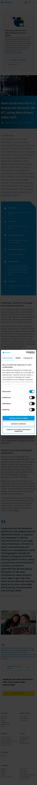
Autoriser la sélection (18, 424)
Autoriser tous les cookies (18, 418)
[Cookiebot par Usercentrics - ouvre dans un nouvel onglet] (26, 352)
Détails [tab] (18, 358)
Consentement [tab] (7, 358)
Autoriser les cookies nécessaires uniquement (18, 430)
